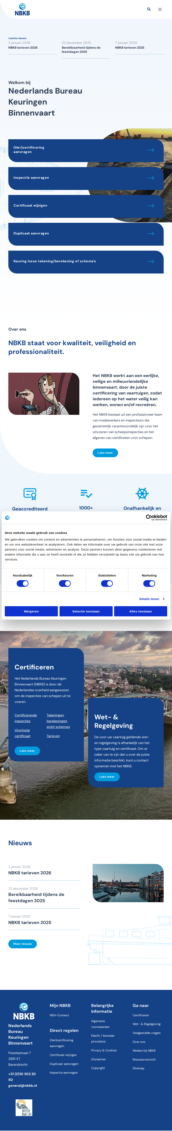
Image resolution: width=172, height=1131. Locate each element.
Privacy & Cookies (104, 1051)
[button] (148, 10)
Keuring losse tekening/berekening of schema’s (55, 261)
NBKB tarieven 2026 (22, 48)
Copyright (98, 1069)
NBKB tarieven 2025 (129, 48)
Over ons (139, 1042)
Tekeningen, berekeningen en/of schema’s (58, 721)
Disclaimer (98, 1060)
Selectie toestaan (86, 611)
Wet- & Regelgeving (147, 1025)
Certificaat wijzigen (30, 205)
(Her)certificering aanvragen (29, 149)
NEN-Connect (59, 1016)
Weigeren (31, 611)
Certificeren (141, 1016)
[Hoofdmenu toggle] (159, 10)
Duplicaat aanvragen (31, 233)
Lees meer (105, 453)
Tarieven (53, 736)
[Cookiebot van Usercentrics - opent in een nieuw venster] (149, 518)
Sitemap (138, 1069)
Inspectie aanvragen (31, 177)
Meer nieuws (22, 944)
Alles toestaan (140, 611)
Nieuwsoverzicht (144, 1060)
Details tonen (149, 599)
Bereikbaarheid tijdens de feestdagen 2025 (81, 50)
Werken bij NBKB (144, 1051)
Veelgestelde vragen (147, 1033)
